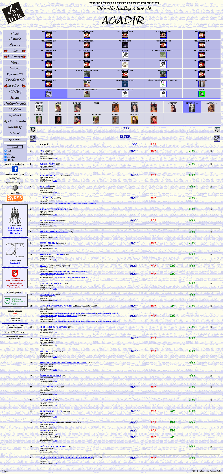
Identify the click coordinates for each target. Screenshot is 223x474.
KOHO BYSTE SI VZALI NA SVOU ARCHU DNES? (63, 362)
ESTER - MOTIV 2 (48, 243)
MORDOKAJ (46, 198)
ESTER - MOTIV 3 (48, 422)
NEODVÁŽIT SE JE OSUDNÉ (53, 327)
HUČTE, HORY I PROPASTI (53, 446)
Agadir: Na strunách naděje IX (107, 313)
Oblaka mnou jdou (64, 203)
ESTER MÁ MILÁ (48, 387)
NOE (42, 151)
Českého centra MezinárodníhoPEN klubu (15, 230)
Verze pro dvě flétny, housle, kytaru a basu (58, 315)
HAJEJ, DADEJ (47, 400)
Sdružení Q (15, 263)
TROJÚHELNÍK (47, 294)
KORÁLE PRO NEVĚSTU (52, 254)
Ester (55, 158)
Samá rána (61, 271)
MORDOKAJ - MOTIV (50, 175)
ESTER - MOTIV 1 (48, 220)
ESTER (43, 265)
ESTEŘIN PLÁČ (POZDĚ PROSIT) (56, 306)
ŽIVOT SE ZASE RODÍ (50, 375)
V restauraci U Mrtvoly (79, 203)
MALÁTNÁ (45, 338)
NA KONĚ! (45, 186)
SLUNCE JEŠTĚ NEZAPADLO (54, 209)
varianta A (44, 430)
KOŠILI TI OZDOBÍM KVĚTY (54, 231)
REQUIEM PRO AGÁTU (51, 411)
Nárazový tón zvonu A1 (88, 313)
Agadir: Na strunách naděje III (76, 271)
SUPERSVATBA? (47, 164)
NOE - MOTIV (46, 351)
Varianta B (44, 437)
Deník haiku (92, 203)
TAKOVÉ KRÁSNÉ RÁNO (52, 283)
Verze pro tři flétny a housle (52, 273)
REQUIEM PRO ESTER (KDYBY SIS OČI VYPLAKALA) (66, 458)
